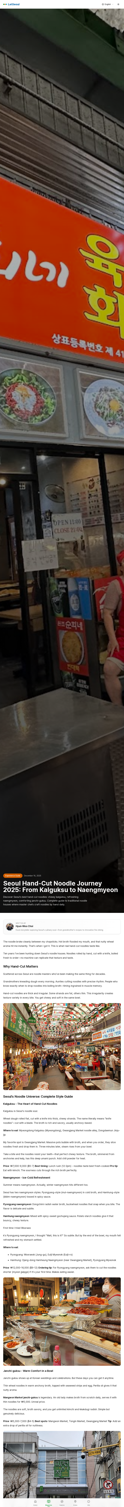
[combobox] (108, 4)
